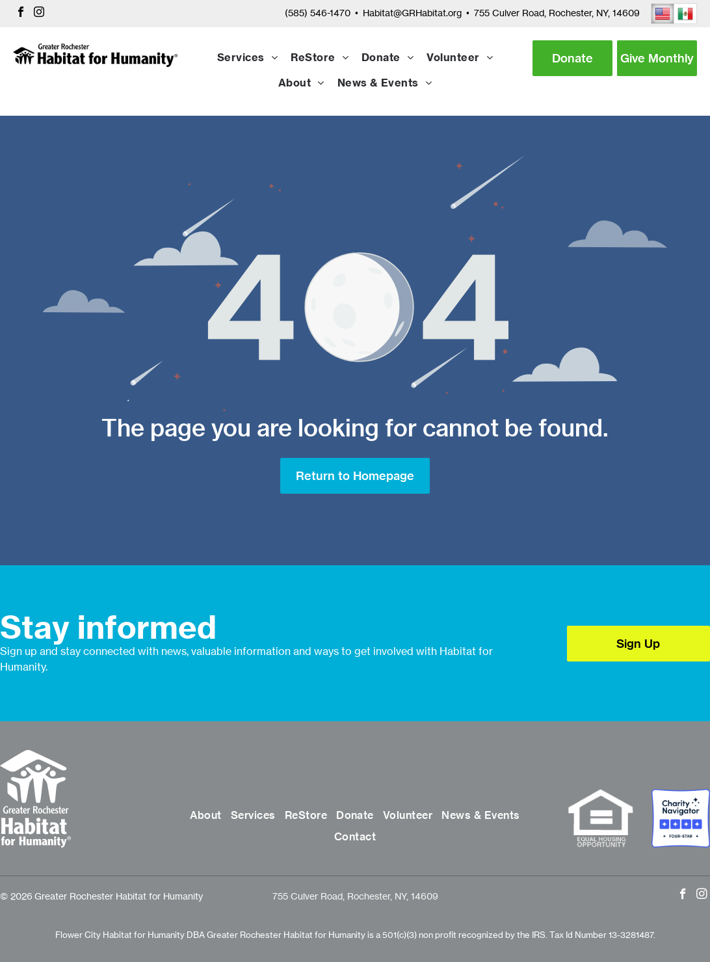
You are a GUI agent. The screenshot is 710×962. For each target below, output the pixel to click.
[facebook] (21, 13)
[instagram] (39, 13)
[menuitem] (247, 58)
